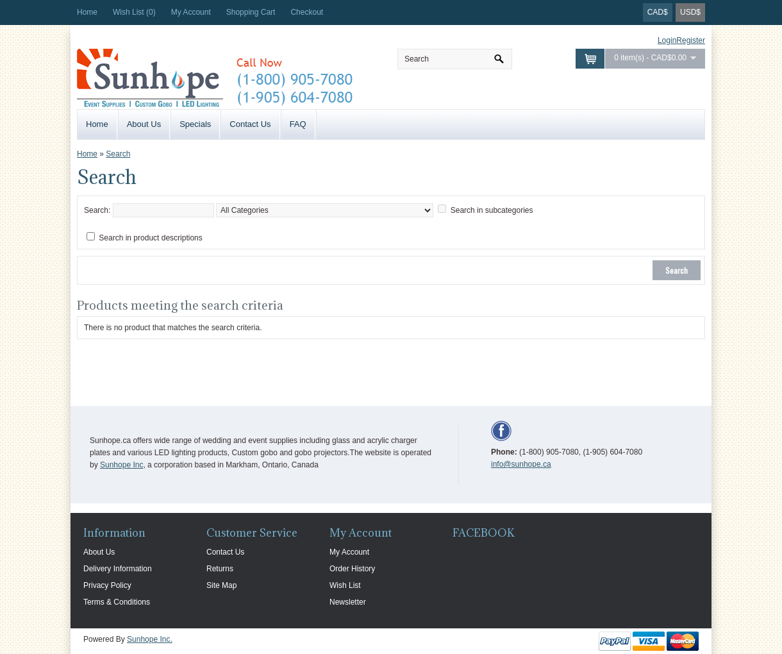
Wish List (345, 585)
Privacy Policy (107, 585)
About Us (144, 124)
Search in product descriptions (150, 237)
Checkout (306, 12)
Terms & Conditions (116, 602)
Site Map (221, 585)
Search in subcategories (492, 210)
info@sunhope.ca (521, 464)
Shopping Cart (251, 12)
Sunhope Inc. (149, 639)
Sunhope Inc (121, 464)
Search (118, 153)
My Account (191, 12)
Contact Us (249, 124)
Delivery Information (117, 568)
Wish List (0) (134, 12)
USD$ (690, 12)
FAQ (298, 124)
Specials (195, 124)
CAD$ (657, 12)
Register (690, 40)
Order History (352, 568)
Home (87, 12)
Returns (219, 568)
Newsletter (347, 602)
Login (667, 40)
